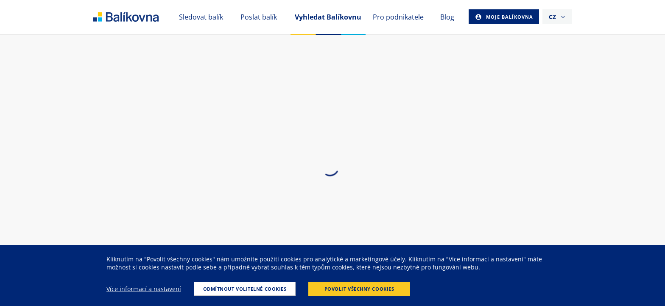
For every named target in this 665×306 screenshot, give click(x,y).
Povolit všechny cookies (359, 289)
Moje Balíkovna (508, 17)
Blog (447, 17)
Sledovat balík (201, 17)
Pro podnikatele (398, 17)
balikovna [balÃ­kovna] (136, 17)
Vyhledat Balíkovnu (328, 17)
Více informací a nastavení (143, 289)
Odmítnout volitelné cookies (245, 289)
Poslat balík (258, 17)
